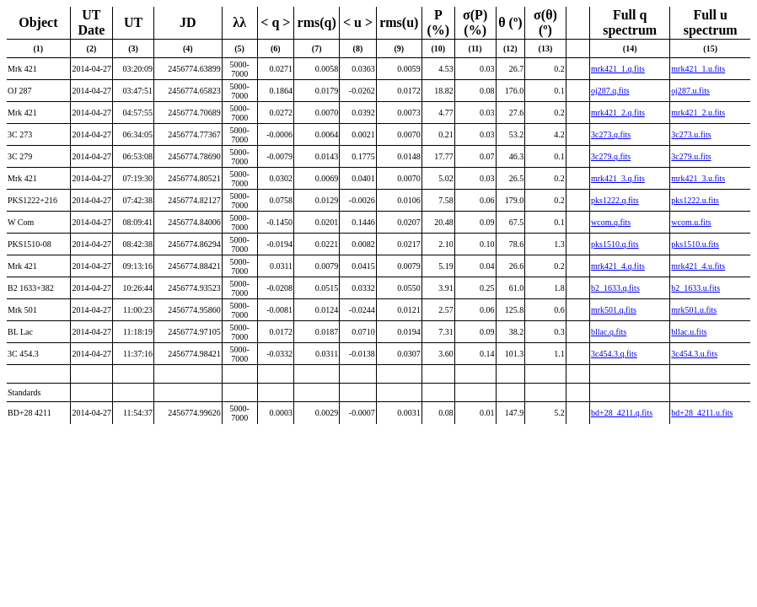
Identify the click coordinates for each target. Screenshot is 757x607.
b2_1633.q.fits (615, 288)
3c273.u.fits (691, 134)
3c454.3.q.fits (614, 353)
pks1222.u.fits (695, 200)
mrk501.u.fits (694, 309)
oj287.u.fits (690, 90)
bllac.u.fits (688, 331)
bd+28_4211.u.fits (702, 412)
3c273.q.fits (611, 134)
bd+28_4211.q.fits (621, 412)
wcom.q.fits (611, 222)
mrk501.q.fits (613, 309)
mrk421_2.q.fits (618, 112)
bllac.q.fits (608, 331)
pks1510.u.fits (695, 244)
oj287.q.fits (610, 90)
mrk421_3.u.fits (698, 178)
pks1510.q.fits (615, 244)
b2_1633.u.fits (695, 288)
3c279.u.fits (691, 156)
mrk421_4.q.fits (618, 266)
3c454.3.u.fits (694, 353)
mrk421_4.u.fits (698, 266)
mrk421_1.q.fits (618, 68)
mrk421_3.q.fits (618, 178)
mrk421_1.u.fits (698, 68)
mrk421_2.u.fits (698, 112)
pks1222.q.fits (615, 200)
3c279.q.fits (611, 156)
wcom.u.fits (691, 222)
